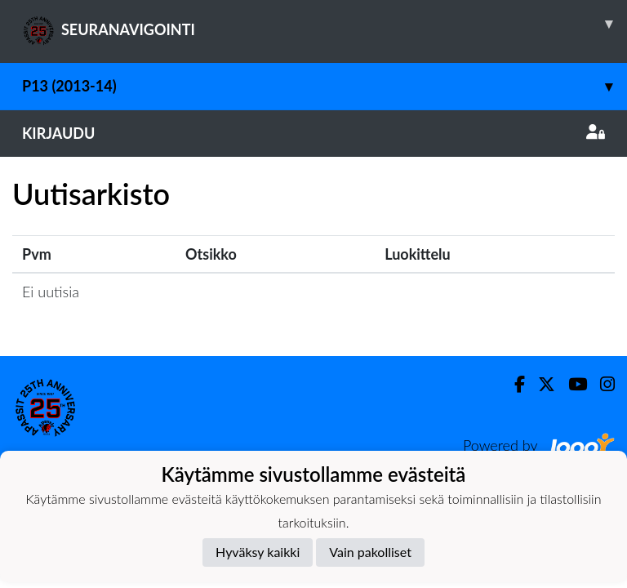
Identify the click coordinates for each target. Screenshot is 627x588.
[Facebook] (513, 384)
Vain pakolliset (370, 551)
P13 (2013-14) (324, 86)
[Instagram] (601, 384)
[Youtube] (571, 384)
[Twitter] (540, 384)
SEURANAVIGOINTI (324, 23)
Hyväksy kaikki (258, 551)
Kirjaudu (313, 133)
